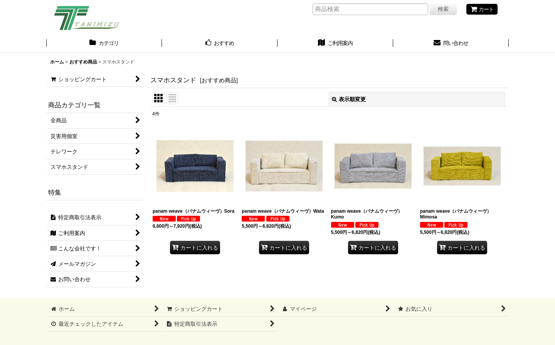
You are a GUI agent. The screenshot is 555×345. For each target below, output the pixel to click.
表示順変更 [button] (349, 99)
